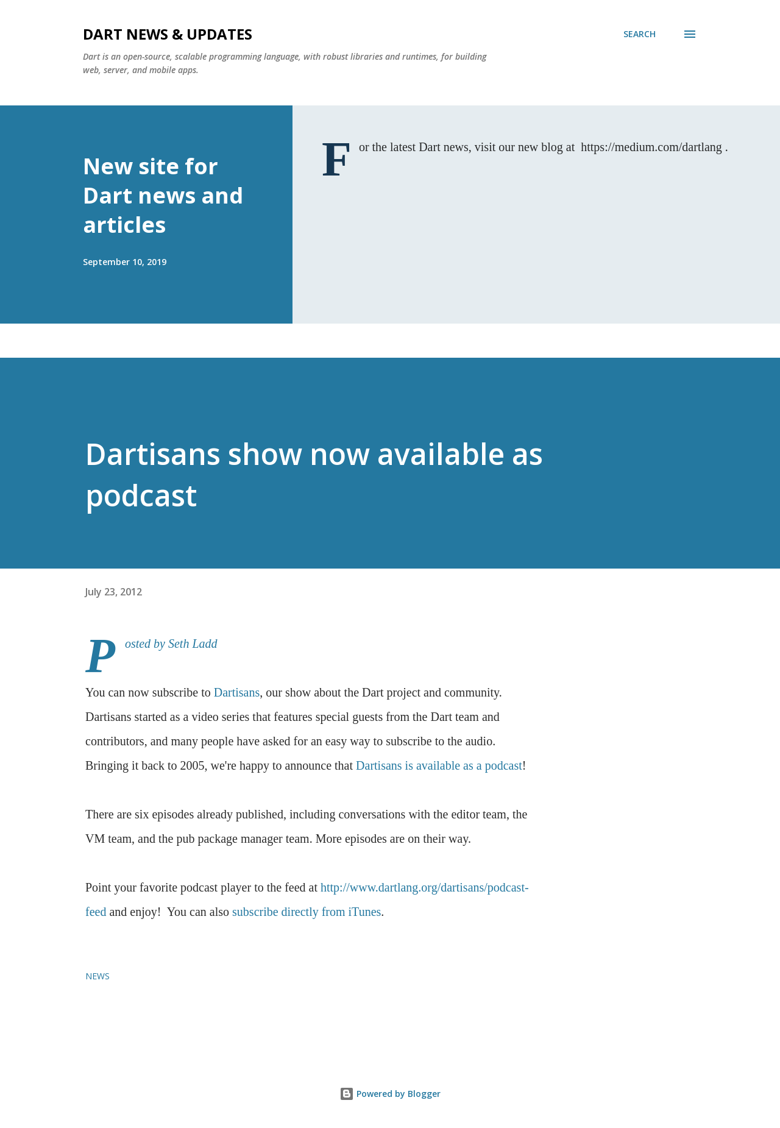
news (97, 976)
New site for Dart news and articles (163, 195)
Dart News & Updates (167, 34)
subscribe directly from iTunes (306, 911)
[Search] (639, 34)
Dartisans (237, 692)
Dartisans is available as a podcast (439, 765)
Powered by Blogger (390, 1093)
